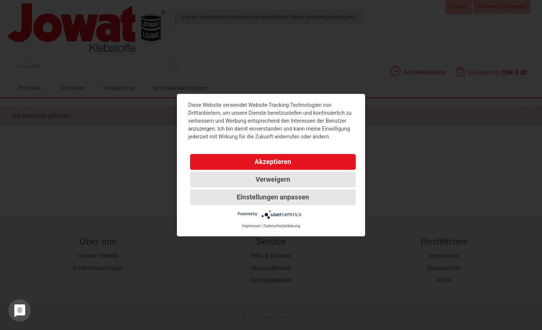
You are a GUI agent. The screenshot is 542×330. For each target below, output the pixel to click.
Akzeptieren (272, 162)
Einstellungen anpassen (273, 197)
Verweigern (273, 179)
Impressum (251, 226)
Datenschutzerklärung (281, 226)
